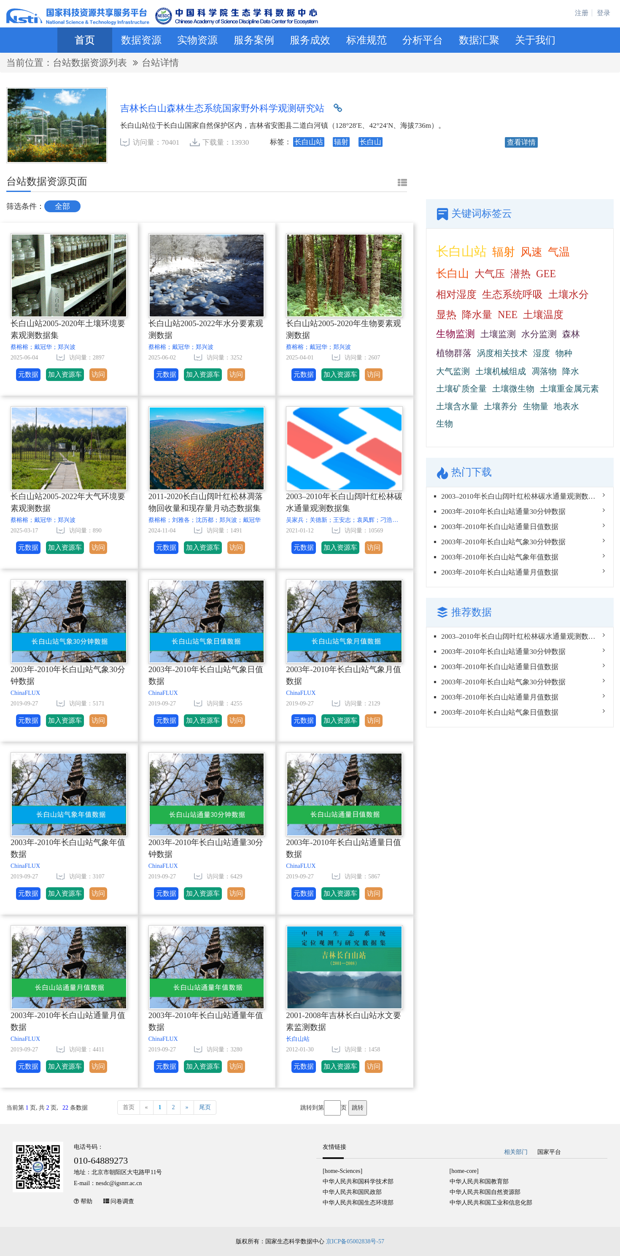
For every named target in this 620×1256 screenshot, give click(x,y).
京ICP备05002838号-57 (355, 1241)
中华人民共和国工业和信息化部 (491, 1202)
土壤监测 (498, 334)
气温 (559, 252)
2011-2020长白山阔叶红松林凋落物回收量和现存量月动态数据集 (205, 502)
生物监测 (455, 334)
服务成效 (310, 40)
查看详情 (521, 142)
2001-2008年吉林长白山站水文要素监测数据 (343, 1021)
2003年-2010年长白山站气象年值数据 (68, 848)
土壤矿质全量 (461, 388)
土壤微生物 (513, 388)
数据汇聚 (479, 40)
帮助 (86, 1201)
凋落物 (544, 371)
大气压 (489, 273)
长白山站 (461, 251)
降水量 (477, 314)
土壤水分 (568, 294)
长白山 (452, 273)
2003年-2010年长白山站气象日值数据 (205, 675)
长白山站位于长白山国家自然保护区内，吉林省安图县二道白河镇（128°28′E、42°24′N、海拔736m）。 (282, 126)
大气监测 (453, 371)
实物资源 (197, 40)
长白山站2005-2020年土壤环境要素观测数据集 (68, 329)
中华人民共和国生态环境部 (358, 1202)
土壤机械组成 (500, 371)
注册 (581, 12)
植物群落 (454, 353)
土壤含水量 (457, 406)
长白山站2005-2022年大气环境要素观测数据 (68, 502)
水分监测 (539, 334)
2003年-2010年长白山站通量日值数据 (343, 848)
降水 (570, 371)
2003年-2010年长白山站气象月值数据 (343, 675)
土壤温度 (543, 314)
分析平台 (422, 40)
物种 (563, 353)
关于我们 (535, 40)
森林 (571, 334)
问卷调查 (122, 1201)
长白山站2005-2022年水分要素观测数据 (205, 329)
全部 (62, 206)
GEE (546, 273)
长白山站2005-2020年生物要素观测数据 (343, 329)
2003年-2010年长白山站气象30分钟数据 (68, 675)
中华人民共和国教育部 (479, 1181)
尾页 (205, 1107)
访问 (98, 374)
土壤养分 (501, 406)
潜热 (520, 273)
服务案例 (254, 40)
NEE (508, 314)
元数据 (28, 374)
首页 (85, 40)
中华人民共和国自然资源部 (485, 1192)
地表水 (566, 406)
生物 (444, 423)
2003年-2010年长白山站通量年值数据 (205, 1021)
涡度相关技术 (502, 353)
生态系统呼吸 (512, 294)
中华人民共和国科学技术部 (358, 1181)
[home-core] (464, 1171)
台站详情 (160, 62)
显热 (446, 314)
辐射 (503, 252)
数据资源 (141, 40)
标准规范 (366, 40)
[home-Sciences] (342, 1171)
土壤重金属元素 (569, 388)
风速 (531, 252)
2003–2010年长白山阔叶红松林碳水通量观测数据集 (344, 502)
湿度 (541, 353)
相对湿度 (456, 294)
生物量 (535, 406)
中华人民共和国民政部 (352, 1192)
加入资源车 (65, 374)
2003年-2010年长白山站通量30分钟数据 (205, 848)
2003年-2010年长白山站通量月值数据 (68, 1021)
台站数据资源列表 (91, 62)
